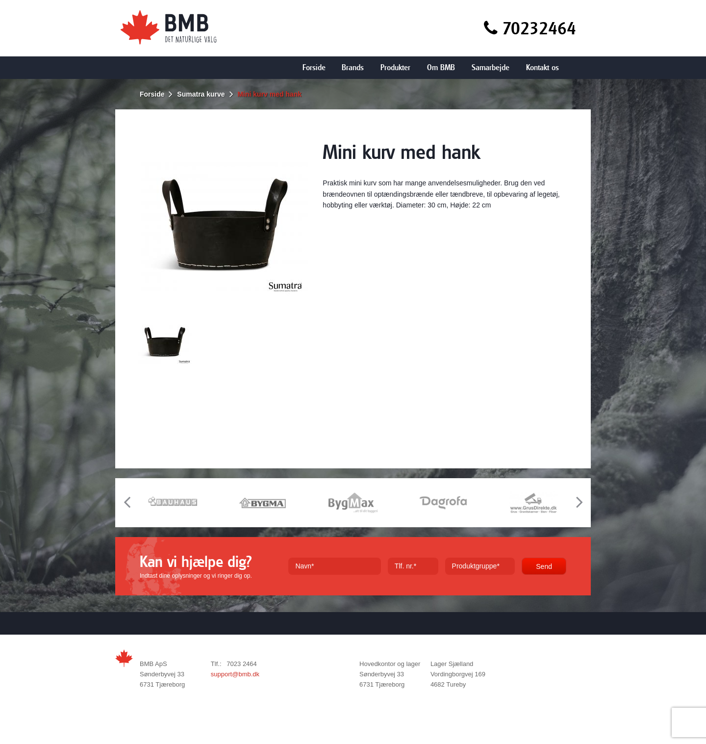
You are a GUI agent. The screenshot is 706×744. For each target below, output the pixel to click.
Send (544, 566)
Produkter (395, 67)
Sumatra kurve (201, 94)
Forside (314, 67)
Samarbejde (490, 67)
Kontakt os (542, 67)
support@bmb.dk (235, 674)
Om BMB (441, 67)
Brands (353, 67)
